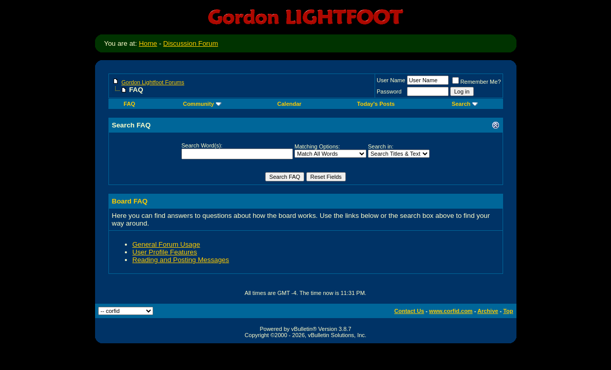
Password (389, 91)
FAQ (130, 104)
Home (148, 43)
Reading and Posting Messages (181, 260)
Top (508, 311)
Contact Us (409, 311)
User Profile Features (165, 252)
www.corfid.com (451, 311)
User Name (391, 80)
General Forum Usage (166, 244)
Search (465, 104)
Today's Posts (376, 104)
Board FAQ (130, 201)
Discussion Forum (190, 43)
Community (202, 104)
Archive (487, 311)
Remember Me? (476, 82)
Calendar (289, 104)
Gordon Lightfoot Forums (152, 82)
